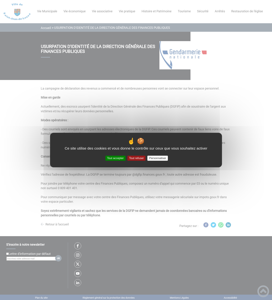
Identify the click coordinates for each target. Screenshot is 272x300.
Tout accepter (115, 158)
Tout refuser (136, 158)
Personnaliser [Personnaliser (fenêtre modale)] (157, 158)
